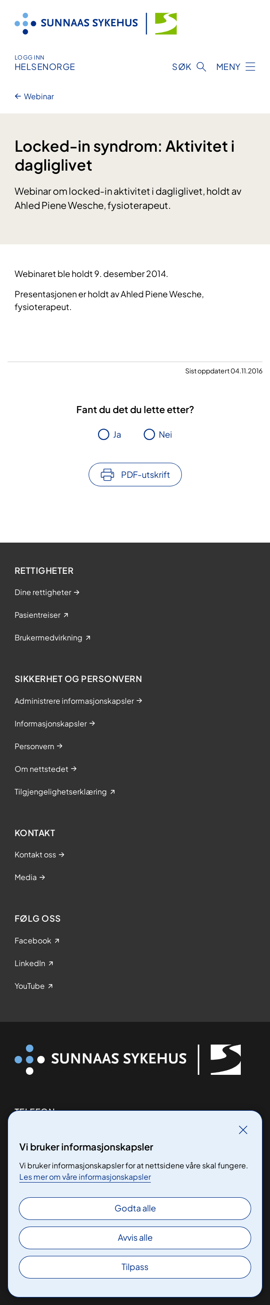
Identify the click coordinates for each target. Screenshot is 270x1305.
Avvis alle (135, 1237)
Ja (117, 434)
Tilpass (135, 1266)
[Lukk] (243, 1129)
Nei (165, 434)
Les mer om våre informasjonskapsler (85, 1177)
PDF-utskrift (145, 474)
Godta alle (135, 1207)
